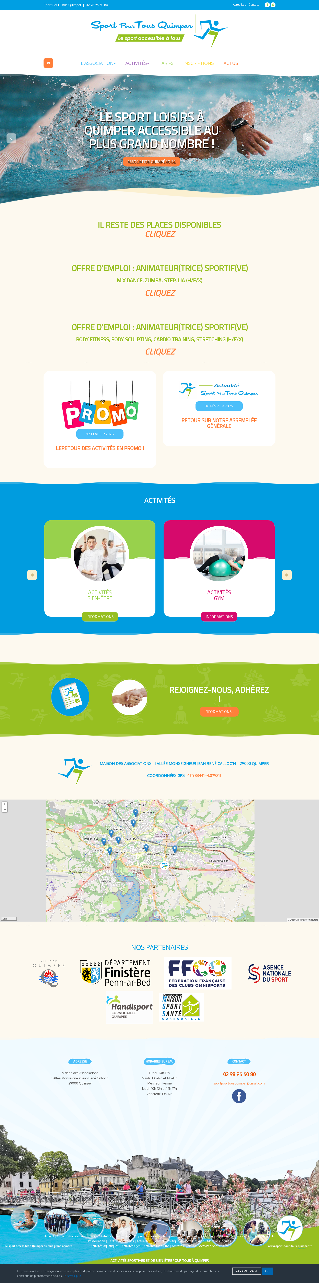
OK (267, 1271)
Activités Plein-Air (184, 1246)
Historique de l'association (234, 1236)
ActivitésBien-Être (219, 595)
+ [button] (5, 804)
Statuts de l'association (115, 1236)
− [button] (5, 809)
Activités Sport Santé (214, 1246)
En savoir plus (72, 1276)
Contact (158, 1241)
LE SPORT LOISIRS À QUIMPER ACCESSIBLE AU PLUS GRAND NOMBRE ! (151, 130)
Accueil (48, 63)
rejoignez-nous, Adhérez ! (219, 694)
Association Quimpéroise (151, 161)
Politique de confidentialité (185, 1241)
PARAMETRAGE (246, 1271)
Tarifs (166, 63)
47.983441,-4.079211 (204, 775)
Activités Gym (131, 1246)
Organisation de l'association (76, 1236)
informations (100, 616)
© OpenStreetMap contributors (303, 920)
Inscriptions (198, 63)
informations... (219, 711)
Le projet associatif (147, 1236)
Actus (231, 63)
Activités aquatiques (105, 1246)
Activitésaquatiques (100, 595)
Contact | (255, 4)
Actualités (239, 4)
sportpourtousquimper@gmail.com (239, 1083)
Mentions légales (219, 1241)
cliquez (159, 233)
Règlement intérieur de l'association (188, 1236)
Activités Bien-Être (156, 1246)
